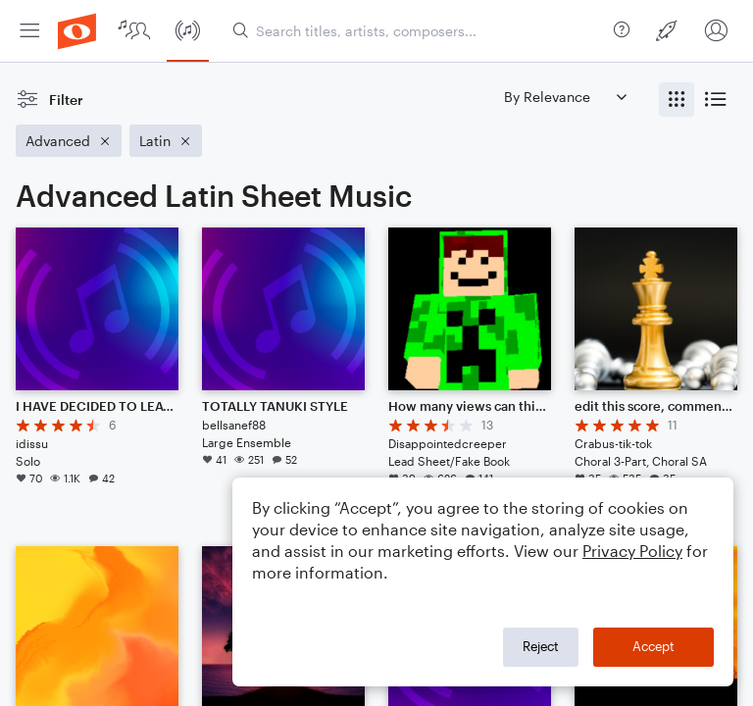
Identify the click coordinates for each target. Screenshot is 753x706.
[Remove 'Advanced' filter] (69, 141)
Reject (541, 646)
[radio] (676, 99)
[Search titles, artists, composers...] (419, 31)
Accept (653, 646)
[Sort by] (564, 96)
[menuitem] (29, 31)
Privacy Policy (632, 550)
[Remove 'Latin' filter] (165, 141)
